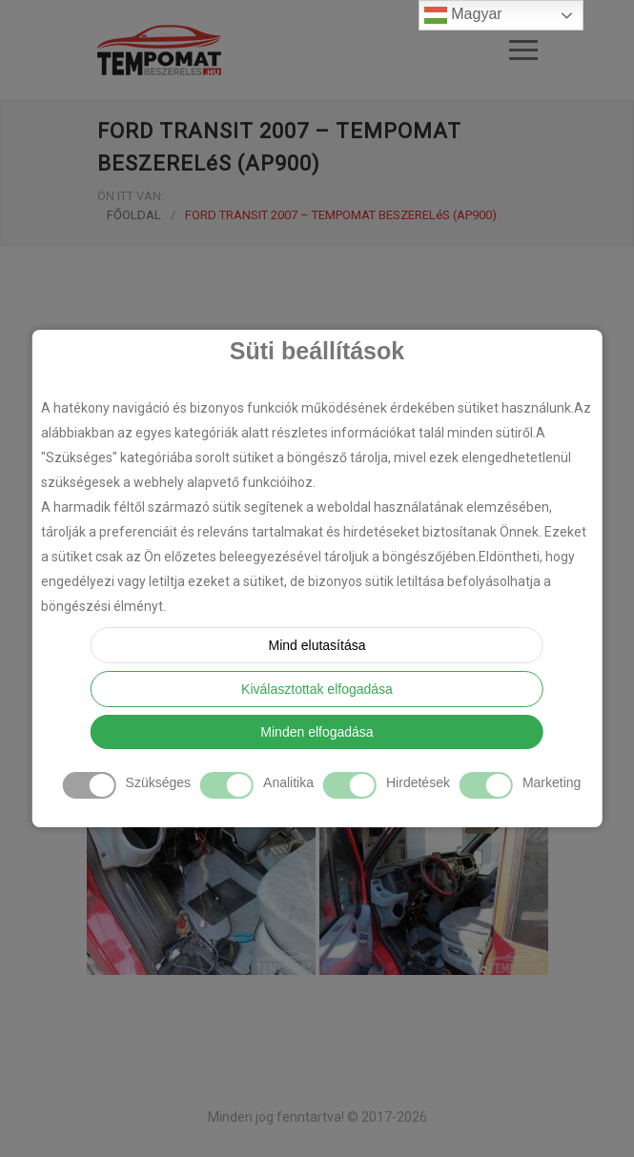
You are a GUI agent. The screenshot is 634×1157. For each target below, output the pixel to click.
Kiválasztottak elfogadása (317, 689)
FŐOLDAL (134, 215)
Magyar (463, 15)
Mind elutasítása (317, 645)
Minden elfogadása (316, 732)
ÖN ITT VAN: (130, 196)
